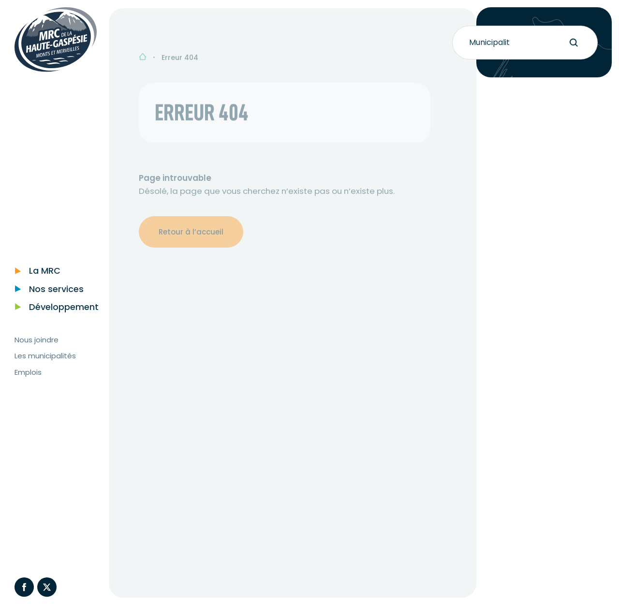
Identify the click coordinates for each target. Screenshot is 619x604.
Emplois (28, 383)
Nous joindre (37, 350)
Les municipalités (45, 367)
